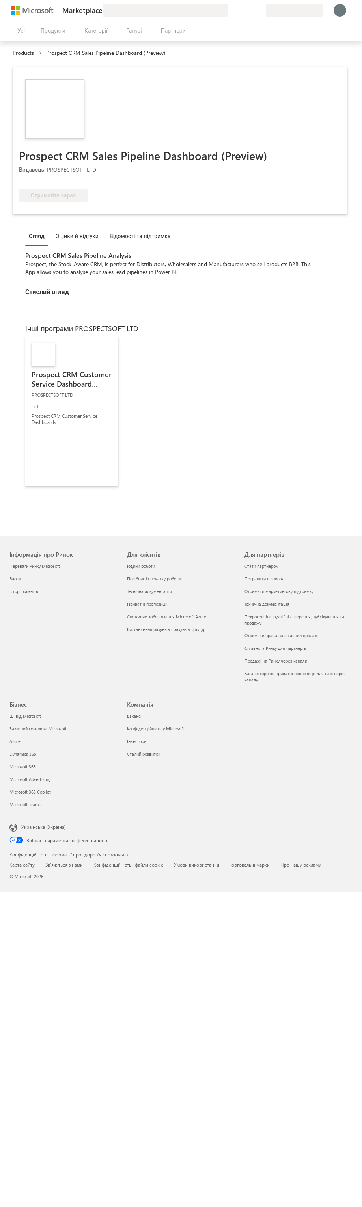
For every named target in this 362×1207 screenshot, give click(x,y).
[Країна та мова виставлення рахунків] (294, 10)
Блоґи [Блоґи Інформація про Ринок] (15, 579)
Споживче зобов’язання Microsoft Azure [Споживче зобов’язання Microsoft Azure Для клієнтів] (166, 616)
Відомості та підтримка (140, 236)
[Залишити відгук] (231, 10)
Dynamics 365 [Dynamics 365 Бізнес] (22, 754)
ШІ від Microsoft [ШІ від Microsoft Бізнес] (25, 716)
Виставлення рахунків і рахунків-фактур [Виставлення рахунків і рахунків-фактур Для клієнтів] (166, 629)
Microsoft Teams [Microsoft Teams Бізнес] (25, 804)
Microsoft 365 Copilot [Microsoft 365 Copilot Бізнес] (30, 792)
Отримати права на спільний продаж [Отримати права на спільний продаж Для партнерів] (281, 635)
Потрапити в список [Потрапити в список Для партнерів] (264, 579)
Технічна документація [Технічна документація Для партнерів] (266, 604)
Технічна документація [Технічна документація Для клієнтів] (149, 591)
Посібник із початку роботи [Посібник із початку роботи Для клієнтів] (154, 579)
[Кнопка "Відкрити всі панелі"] (19, 31)
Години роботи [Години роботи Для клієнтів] (141, 566)
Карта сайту (22, 865)
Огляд (37, 236)
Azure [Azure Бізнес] (15, 741)
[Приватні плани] (259, 10)
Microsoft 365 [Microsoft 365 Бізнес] (22, 767)
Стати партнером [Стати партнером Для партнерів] (261, 566)
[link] (71, 411)
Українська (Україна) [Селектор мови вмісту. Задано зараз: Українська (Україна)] (43, 827)
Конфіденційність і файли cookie (128, 865)
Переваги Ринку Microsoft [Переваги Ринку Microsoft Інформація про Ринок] (34, 566)
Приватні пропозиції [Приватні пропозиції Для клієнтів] (147, 604)
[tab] (38, 235)
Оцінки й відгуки (77, 236)
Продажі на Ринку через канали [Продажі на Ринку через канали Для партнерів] (275, 661)
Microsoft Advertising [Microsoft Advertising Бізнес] (29, 779)
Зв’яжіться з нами (64, 865)
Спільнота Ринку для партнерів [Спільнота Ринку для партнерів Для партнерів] (275, 648)
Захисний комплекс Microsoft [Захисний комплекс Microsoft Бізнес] (38, 729)
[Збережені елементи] (250, 10)
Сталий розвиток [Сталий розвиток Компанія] (143, 754)
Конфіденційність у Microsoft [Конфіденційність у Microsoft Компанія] (155, 729)
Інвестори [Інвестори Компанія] (136, 741)
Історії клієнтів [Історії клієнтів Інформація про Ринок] (23, 591)
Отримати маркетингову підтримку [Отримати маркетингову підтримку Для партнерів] (278, 591)
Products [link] (23, 52)
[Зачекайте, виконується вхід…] (340, 10)
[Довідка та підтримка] (240, 10)
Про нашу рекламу (300, 865)
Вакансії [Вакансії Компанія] (135, 716)
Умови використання (196, 865)
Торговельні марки (250, 865)
